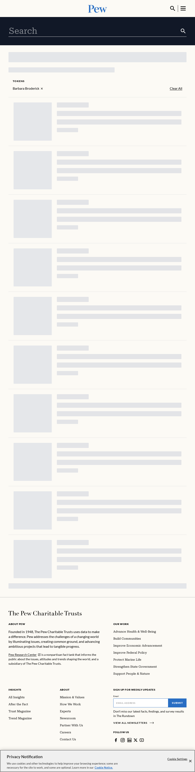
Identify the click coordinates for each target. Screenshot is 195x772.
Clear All (176, 88)
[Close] (190, 761)
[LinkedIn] (129, 740)
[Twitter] (135, 740)
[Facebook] (115, 740)
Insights (14, 689)
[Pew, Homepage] (97, 8)
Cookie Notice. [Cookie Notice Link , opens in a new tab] (104, 768)
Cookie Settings (177, 759)
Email (116, 696)
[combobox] (94, 31)
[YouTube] (141, 740)
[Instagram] (122, 740)
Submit (177, 702)
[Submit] (183, 31)
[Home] (45, 613)
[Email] (140, 702)
